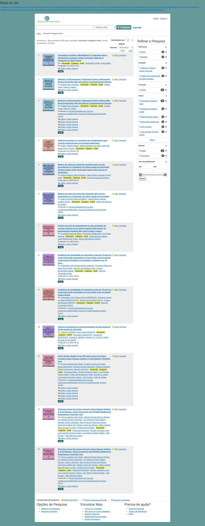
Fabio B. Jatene (69, 87)
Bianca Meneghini (65, 367)
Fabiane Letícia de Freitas (94, 364)
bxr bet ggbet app (51, 7)
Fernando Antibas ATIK (82, 335)
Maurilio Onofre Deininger (84, 367)
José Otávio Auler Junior (68, 239)
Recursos (143, 47)
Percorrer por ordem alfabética (97, 511)
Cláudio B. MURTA (77, 337)
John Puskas (87, 377)
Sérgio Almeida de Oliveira (98, 178)
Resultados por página (118, 42)
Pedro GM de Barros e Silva (81, 375)
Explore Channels (92, 514)
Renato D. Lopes (101, 375)
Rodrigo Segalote (103, 367)
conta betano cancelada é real (12, 7)
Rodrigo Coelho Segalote (68, 422)
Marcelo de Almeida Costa (84, 268)
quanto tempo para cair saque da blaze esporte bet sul (36, 10)
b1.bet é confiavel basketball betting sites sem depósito (81, 10)
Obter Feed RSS (69, 500)
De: (140, 167)
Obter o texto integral (68, 68)
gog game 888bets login (117, 7)
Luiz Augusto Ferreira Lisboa (69, 377)
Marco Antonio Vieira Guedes (73, 175)
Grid (129, 51)
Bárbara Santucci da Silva (90, 146)
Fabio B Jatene (100, 377)
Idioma (164, 18)
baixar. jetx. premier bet (97, 7)
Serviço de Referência (138, 511)
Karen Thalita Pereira (70, 146)
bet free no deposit (156, 10)
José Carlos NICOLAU (86, 332)
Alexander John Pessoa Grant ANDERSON (79, 297)
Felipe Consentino (65, 369)
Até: (155, 167)
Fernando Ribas (70, 372)
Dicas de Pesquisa (136, 509)
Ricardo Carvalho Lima (99, 430)
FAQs (131, 514)
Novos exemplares (92, 519)
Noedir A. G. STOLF (94, 337)
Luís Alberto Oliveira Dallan (93, 433)
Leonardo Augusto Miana (71, 234)
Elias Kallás (106, 63)
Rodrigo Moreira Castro (87, 372)
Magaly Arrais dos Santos (87, 425)
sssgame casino (81, 7)
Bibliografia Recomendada (95, 517)
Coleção (142, 63)
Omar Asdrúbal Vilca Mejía (72, 417)
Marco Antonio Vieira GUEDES (74, 199)
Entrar (155, 18)
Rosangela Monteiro (81, 430)
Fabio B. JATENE (68, 332)
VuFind (41, 19)
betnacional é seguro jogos (138, 10)
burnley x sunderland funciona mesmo (142, 7)
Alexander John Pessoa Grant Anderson (77, 265)
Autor (39, 33)
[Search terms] (64, 27)
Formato (142, 85)
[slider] (140, 174)
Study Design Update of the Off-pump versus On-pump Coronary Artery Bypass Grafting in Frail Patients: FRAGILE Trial (84, 358)
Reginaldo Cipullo (93, 63)
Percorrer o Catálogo (93, 509)
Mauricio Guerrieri (81, 369)
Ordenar (113, 47)
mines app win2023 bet (34, 7)
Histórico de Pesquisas (50, 509)
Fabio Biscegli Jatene (98, 236)
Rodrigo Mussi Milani (86, 428)
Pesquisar (124, 27)
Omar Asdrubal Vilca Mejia (72, 364)
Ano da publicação (147, 161)
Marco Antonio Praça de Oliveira (93, 422)
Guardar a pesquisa (120, 500)
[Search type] (105, 27)
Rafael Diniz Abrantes (70, 85)
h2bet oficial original (66, 7)
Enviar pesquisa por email (95, 500)
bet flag (107, 10)
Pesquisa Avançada (49, 511)
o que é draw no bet (118, 10)
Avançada (137, 27)
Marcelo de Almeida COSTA (91, 300)
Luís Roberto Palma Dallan (94, 420)
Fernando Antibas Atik (92, 234)
